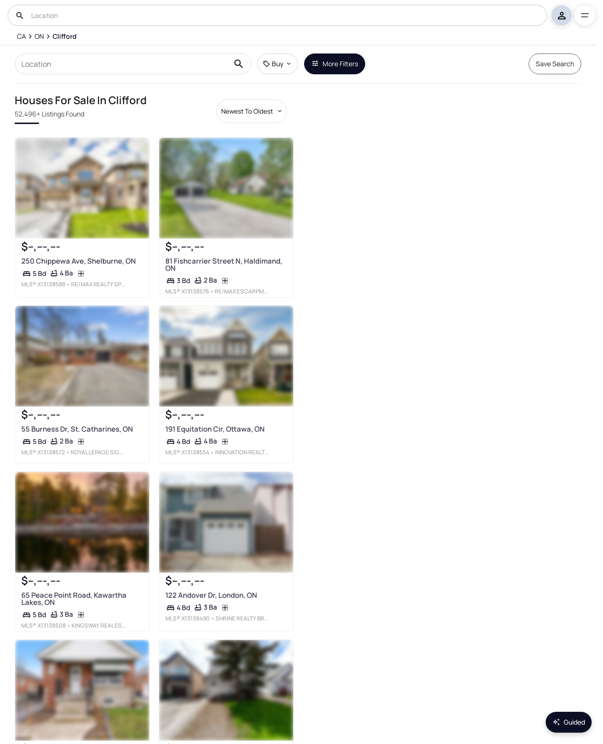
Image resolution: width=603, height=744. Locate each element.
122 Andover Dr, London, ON (211, 595)
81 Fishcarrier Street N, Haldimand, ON (223, 264)
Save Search (555, 63)
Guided (568, 721)
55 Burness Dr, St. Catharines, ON (77, 429)
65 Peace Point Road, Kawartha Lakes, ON (73, 598)
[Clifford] (65, 36)
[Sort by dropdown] (251, 111)
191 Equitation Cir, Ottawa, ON (215, 429)
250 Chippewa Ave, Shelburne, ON (78, 261)
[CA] (21, 36)
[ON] (39, 36)
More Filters (334, 63)
